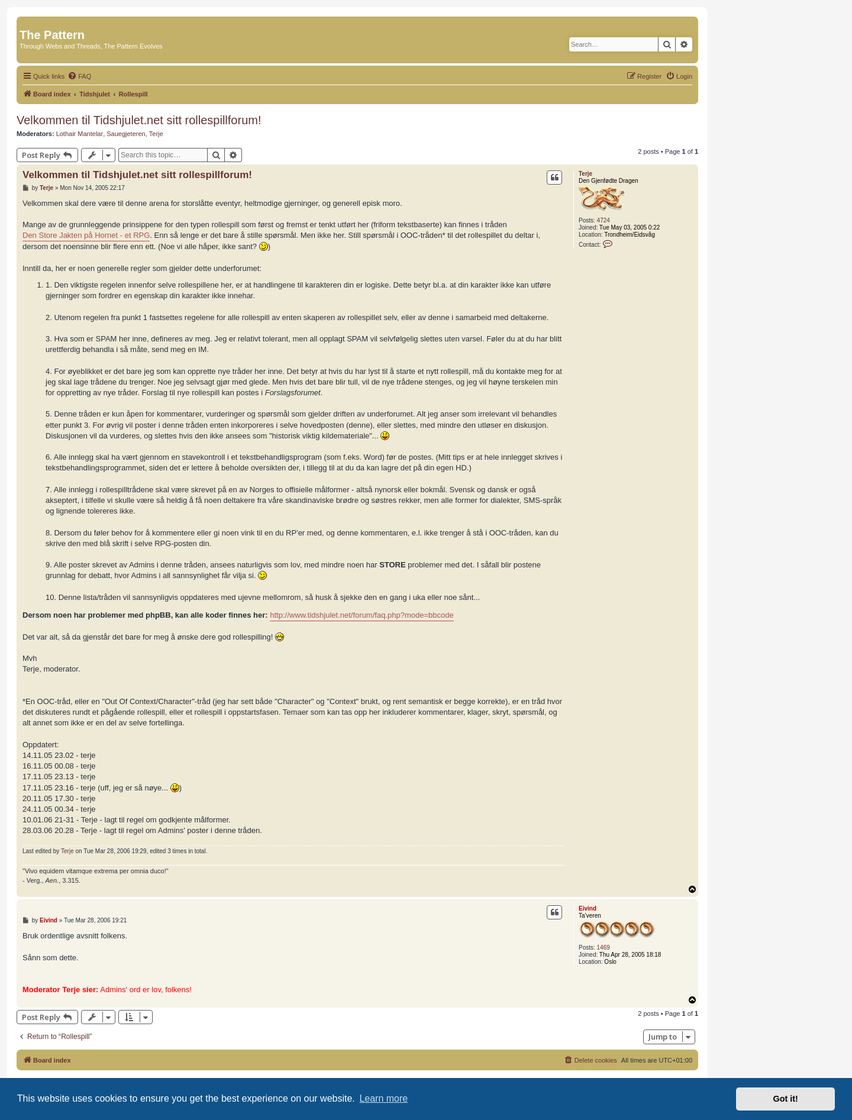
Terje (156, 133)
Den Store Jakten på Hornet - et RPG (86, 235)
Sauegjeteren (125, 133)
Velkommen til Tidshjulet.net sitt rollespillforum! (139, 120)
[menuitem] (79, 76)
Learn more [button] (383, 1098)
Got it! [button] (785, 1098)
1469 (603, 947)
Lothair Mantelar (80, 133)
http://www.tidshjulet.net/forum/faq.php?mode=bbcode (361, 615)
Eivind (587, 908)
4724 (603, 220)
